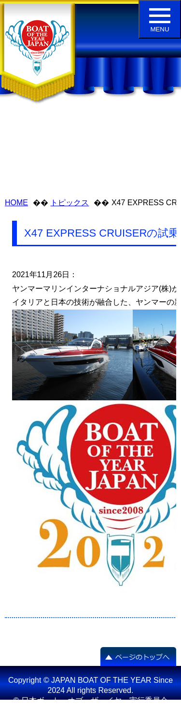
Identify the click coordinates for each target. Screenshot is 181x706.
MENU (159, 20)
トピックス (69, 202)
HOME (16, 202)
